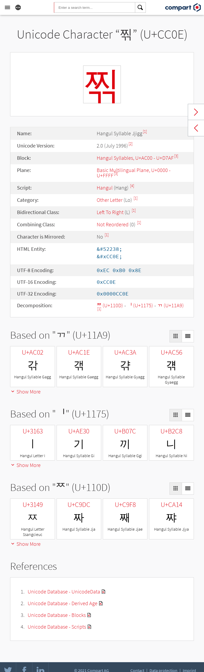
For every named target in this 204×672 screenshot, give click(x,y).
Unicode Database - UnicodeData (64, 591)
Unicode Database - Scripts (57, 626)
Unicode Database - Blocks (57, 615)
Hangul (105, 187)
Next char (196, 112)
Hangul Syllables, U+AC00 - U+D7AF (135, 157)
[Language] (18, 7)
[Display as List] (188, 336)
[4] (132, 185)
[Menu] (7, 7)
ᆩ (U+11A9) (170, 305)
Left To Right (110, 212)
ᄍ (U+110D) (110, 305)
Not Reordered (113, 224)
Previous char (196, 128)
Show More (25, 391)
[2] (131, 143)
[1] (145, 131)
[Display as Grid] (175, 336)
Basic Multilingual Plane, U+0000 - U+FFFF (134, 173)
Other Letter (109, 199)
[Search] (140, 7)
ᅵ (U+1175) (140, 305)
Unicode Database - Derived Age (62, 603)
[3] (176, 155)
